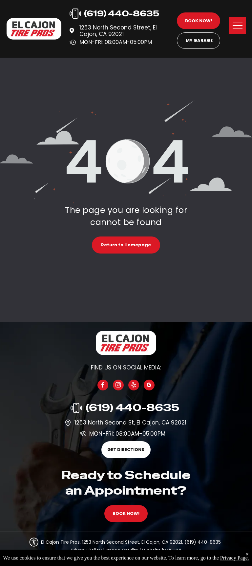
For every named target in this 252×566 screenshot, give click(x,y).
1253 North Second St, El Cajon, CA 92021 (130, 422)
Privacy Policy (86, 550)
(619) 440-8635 (132, 407)
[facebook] (102, 386)
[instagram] (118, 386)
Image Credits (122, 550)
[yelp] (133, 386)
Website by (155, 550)
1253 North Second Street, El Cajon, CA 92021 (118, 31)
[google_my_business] (149, 386)
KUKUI (175, 550)
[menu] (237, 25)
